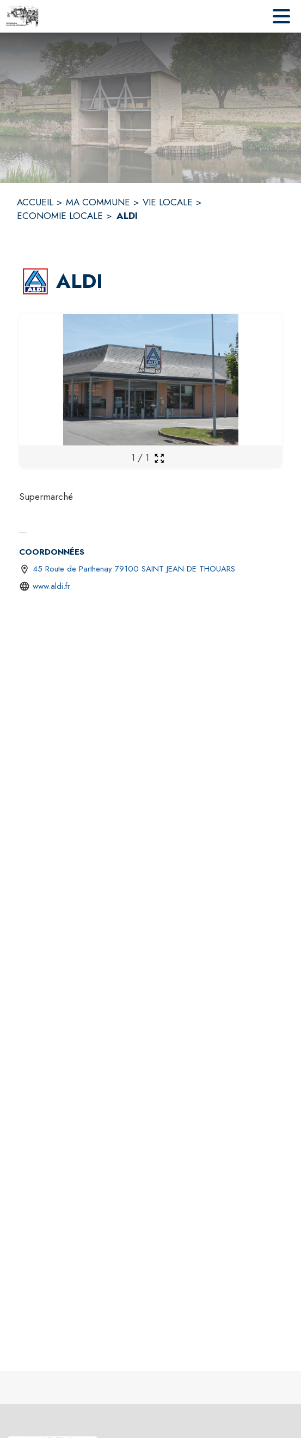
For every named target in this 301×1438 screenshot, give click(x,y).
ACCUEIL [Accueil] (35, 202)
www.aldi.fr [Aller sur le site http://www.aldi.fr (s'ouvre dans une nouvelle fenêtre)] (51, 586)
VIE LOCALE (168, 202)
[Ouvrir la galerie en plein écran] (159, 458)
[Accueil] (22, 16)
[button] (35, 281)
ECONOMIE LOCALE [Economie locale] (60, 215)
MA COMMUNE (98, 202)
